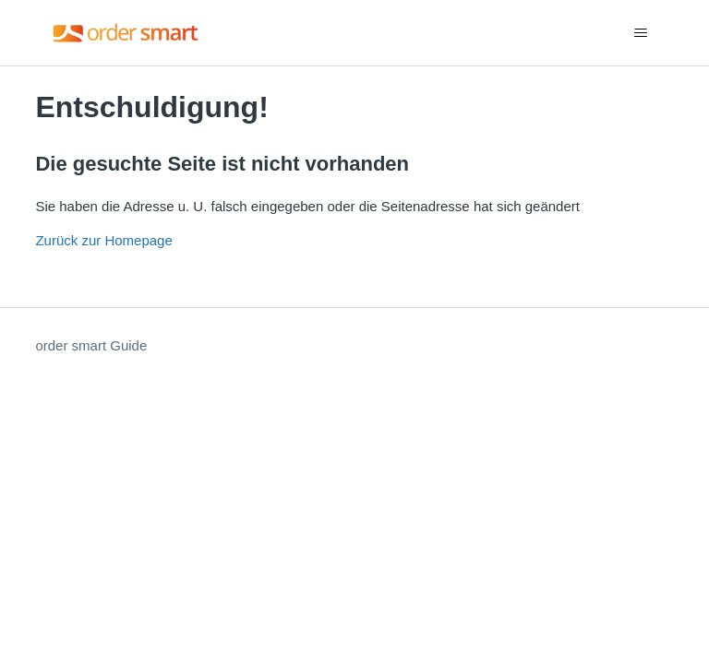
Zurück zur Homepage (103, 240)
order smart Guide (91, 345)
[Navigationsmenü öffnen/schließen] (641, 33)
